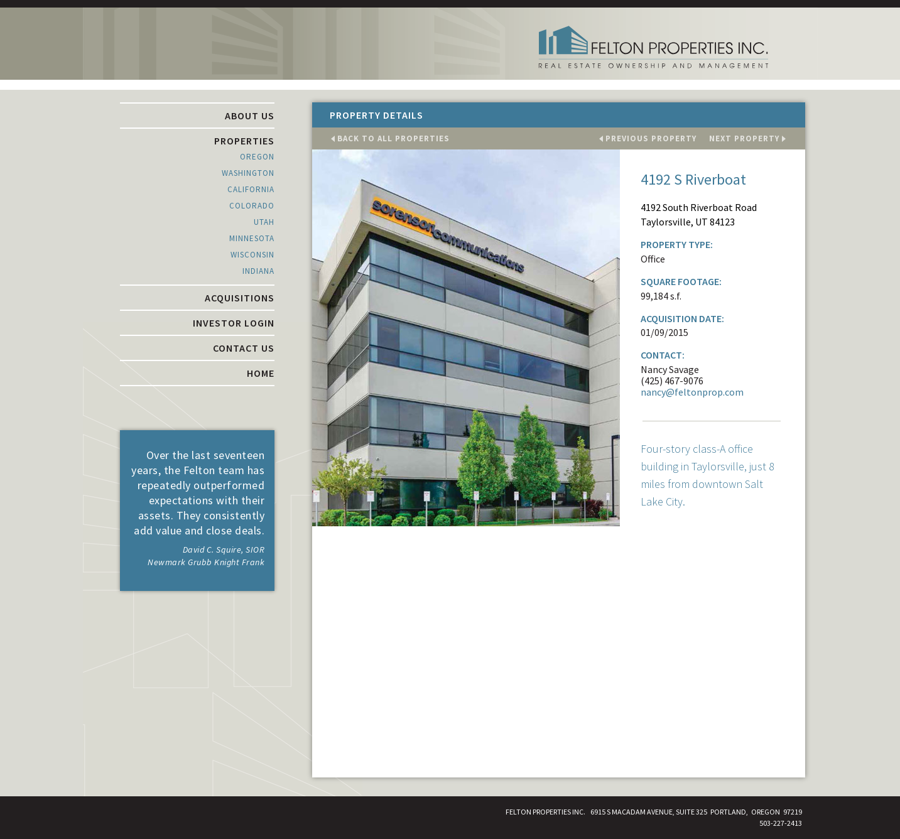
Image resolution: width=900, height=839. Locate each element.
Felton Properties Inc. (653, 47)
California (250, 189)
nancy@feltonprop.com (692, 392)
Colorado (251, 205)
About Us (249, 115)
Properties (244, 140)
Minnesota (251, 238)
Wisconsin (252, 254)
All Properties (393, 138)
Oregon (257, 156)
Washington (248, 173)
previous (651, 138)
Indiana (258, 271)
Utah (264, 222)
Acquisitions (239, 297)
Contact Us (243, 348)
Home (260, 373)
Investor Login (233, 323)
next (744, 138)
